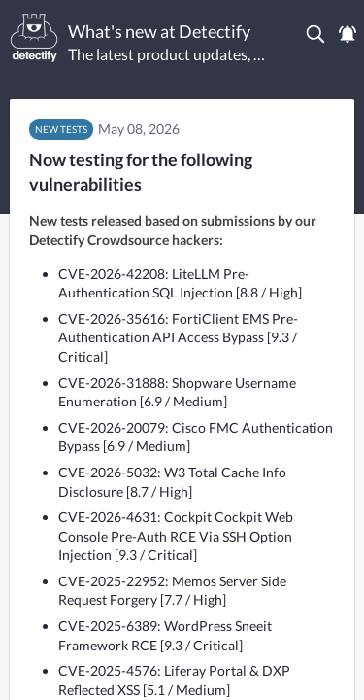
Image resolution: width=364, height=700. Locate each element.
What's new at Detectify (159, 31)
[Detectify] (34, 38)
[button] (316, 34)
